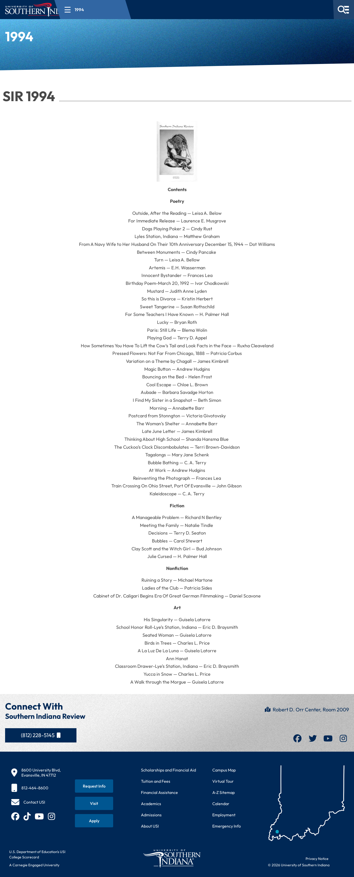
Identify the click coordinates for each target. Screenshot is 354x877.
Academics (151, 803)
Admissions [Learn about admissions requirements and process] (151, 814)
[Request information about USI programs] (94, 786)
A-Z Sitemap (223, 792)
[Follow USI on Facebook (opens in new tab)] (15, 816)
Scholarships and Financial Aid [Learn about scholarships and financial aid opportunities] (168, 770)
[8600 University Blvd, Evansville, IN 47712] (36, 772)
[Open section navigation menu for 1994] (123, 9)
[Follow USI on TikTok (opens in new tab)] (27, 816)
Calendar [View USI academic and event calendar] (220, 803)
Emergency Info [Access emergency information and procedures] (226, 826)
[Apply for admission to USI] (94, 820)
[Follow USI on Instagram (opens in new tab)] (51, 816)
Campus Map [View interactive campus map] (224, 770)
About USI (150, 826)
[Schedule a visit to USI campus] (94, 803)
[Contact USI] (28, 802)
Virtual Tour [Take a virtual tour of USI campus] (223, 781)
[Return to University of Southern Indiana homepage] (171, 858)
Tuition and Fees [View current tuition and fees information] (155, 781)
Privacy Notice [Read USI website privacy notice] (317, 858)
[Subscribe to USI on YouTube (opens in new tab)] (39, 816)
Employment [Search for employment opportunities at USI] (223, 814)
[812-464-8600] (36, 788)
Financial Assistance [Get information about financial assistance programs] (159, 792)
